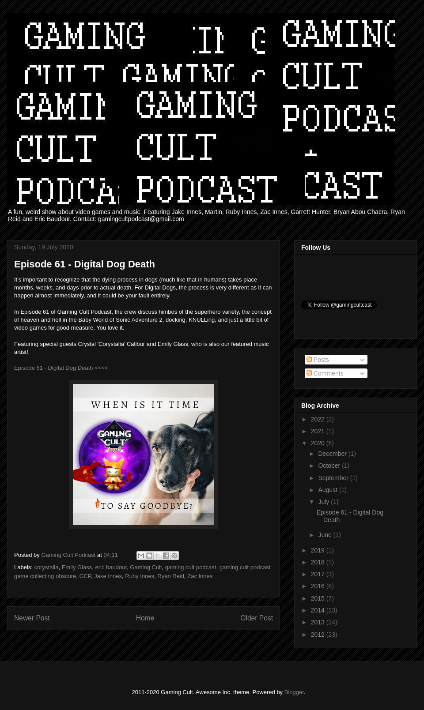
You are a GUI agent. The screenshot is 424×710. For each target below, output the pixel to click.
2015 (318, 598)
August (328, 489)
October (330, 465)
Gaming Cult (146, 567)
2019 (318, 550)
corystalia (46, 567)
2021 (318, 431)
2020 (318, 443)
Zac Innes (199, 576)
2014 (318, 610)
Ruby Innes (139, 576)
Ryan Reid (170, 576)
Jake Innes (108, 576)
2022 (318, 419)
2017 (318, 574)
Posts (318, 359)
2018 (318, 562)
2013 (318, 622)
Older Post (256, 618)
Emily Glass (77, 567)
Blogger (294, 692)
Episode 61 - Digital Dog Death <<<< (61, 367)
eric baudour (111, 567)
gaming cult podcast (190, 567)
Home (145, 618)
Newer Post (32, 618)
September (334, 477)
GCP (85, 576)
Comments (325, 373)
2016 (318, 586)
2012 (318, 634)
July (324, 501)
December (333, 453)
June (325, 534)
